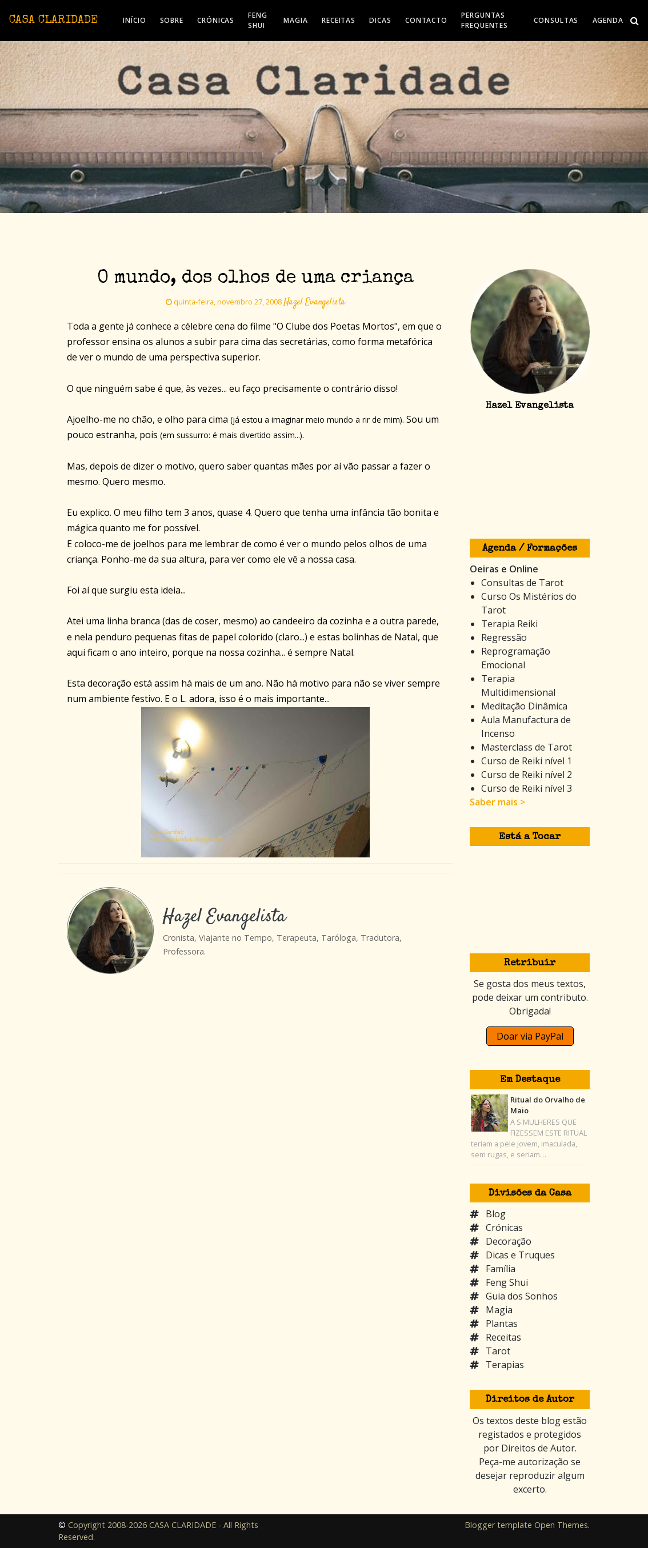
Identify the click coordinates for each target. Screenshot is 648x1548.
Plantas (502, 1323)
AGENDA (608, 20)
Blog (496, 1214)
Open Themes (561, 1524)
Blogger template (498, 1524)
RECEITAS (338, 20)
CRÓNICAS (215, 20)
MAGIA (295, 20)
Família (500, 1268)
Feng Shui (507, 1282)
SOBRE (172, 20)
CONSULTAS (556, 20)
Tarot (498, 1351)
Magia (499, 1310)
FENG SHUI (257, 20)
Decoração (508, 1241)
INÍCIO (134, 20)
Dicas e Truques (520, 1255)
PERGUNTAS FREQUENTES (484, 20)
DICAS (380, 20)
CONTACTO (426, 20)
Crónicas (504, 1227)
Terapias (505, 1364)
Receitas (503, 1337)
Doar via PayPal (530, 1036)
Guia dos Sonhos (522, 1296)
